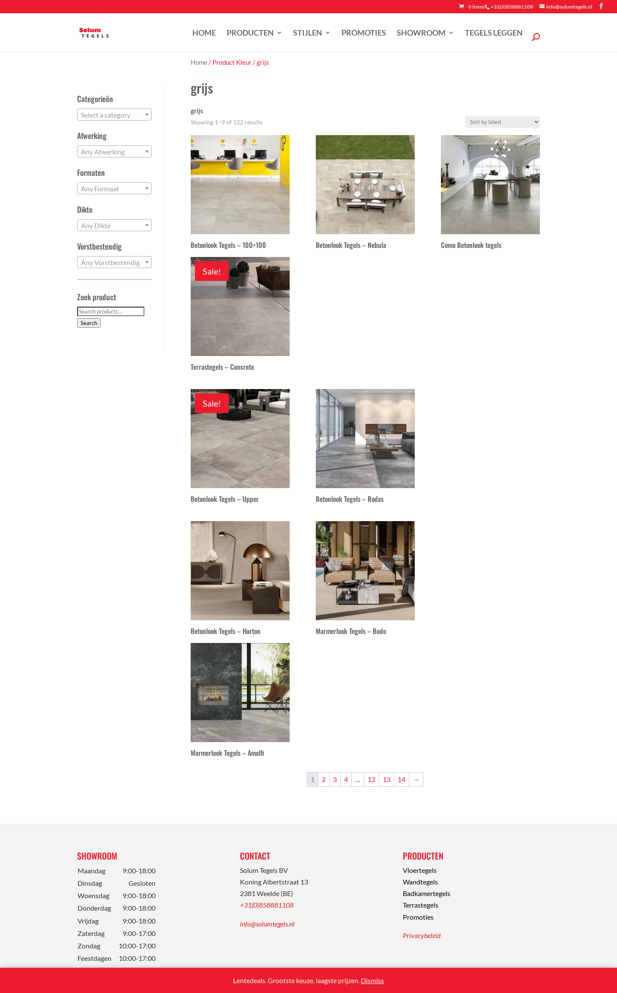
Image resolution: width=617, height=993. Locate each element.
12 (371, 779)
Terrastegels (420, 905)
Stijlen (307, 33)
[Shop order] (502, 122)
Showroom (421, 33)
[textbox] (114, 115)
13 (386, 779)
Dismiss (372, 980)
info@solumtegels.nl (267, 924)
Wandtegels (420, 882)
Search (89, 323)
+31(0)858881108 (267, 905)
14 (401, 779)
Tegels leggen (494, 33)
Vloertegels (420, 870)
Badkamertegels (426, 893)
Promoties (363, 33)
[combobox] (114, 115)
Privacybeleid (421, 935)
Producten (250, 33)
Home (204, 33)
